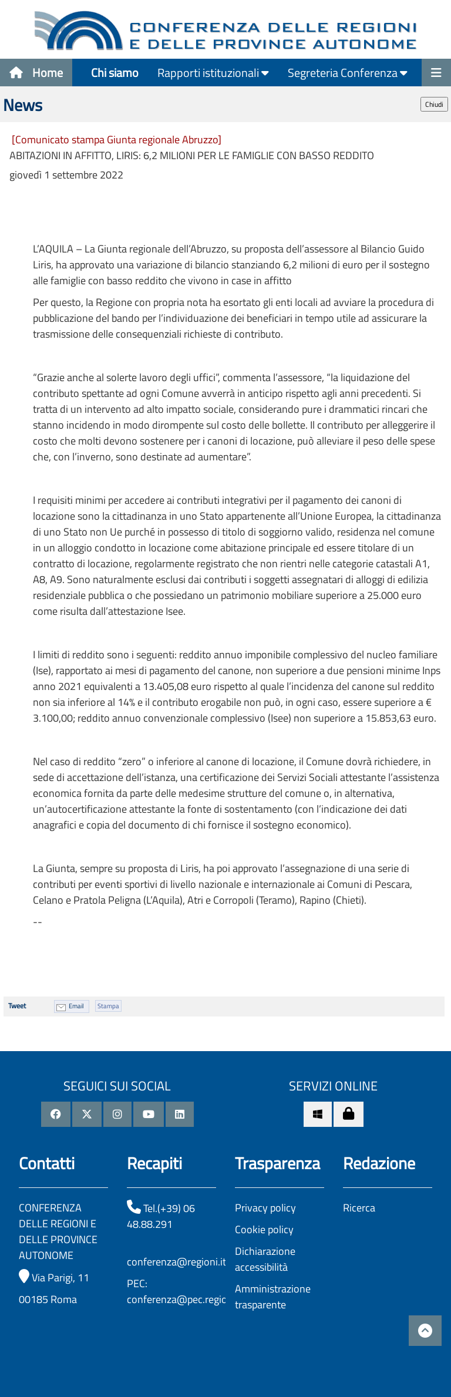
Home (36, 72)
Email (76, 1006)
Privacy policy (265, 1208)
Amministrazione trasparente (273, 1296)
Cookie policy (264, 1229)
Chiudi (434, 104)
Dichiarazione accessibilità (265, 1259)
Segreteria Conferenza (348, 72)
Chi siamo (115, 72)
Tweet (17, 1005)
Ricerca (359, 1208)
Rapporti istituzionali (213, 72)
